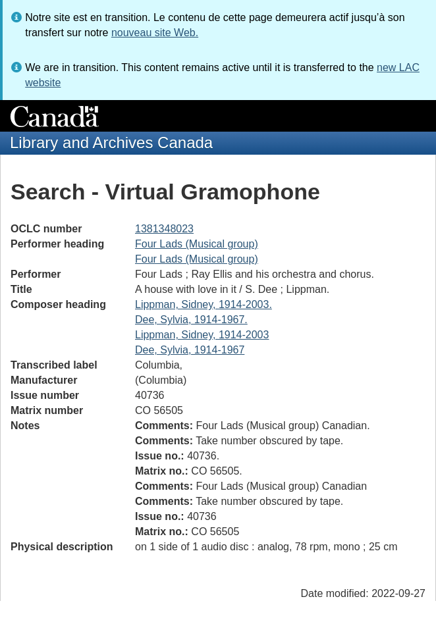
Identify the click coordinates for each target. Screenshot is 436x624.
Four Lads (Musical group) (196, 243)
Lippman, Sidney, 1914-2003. (203, 304)
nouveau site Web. (154, 32)
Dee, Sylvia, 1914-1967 (189, 349)
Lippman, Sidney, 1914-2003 (202, 334)
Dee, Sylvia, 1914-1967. (191, 319)
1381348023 (164, 228)
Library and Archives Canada (111, 142)
